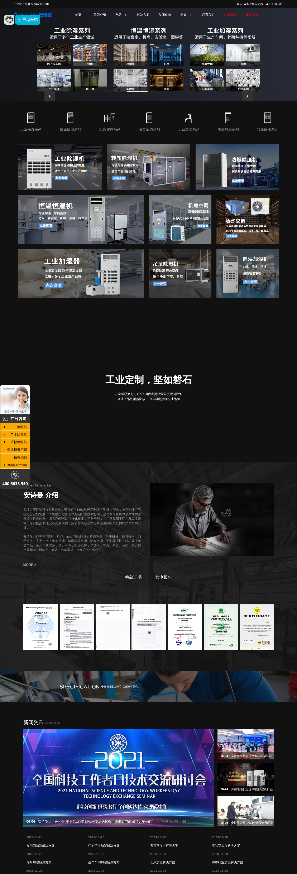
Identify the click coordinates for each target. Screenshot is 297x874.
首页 (78, 14)
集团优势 (165, 14)
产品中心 (121, 14)
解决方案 (143, 14)
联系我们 (208, 14)
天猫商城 (251, 14)
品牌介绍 (100, 14)
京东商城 (230, 14)
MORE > (29, 565)
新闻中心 (186, 14)
